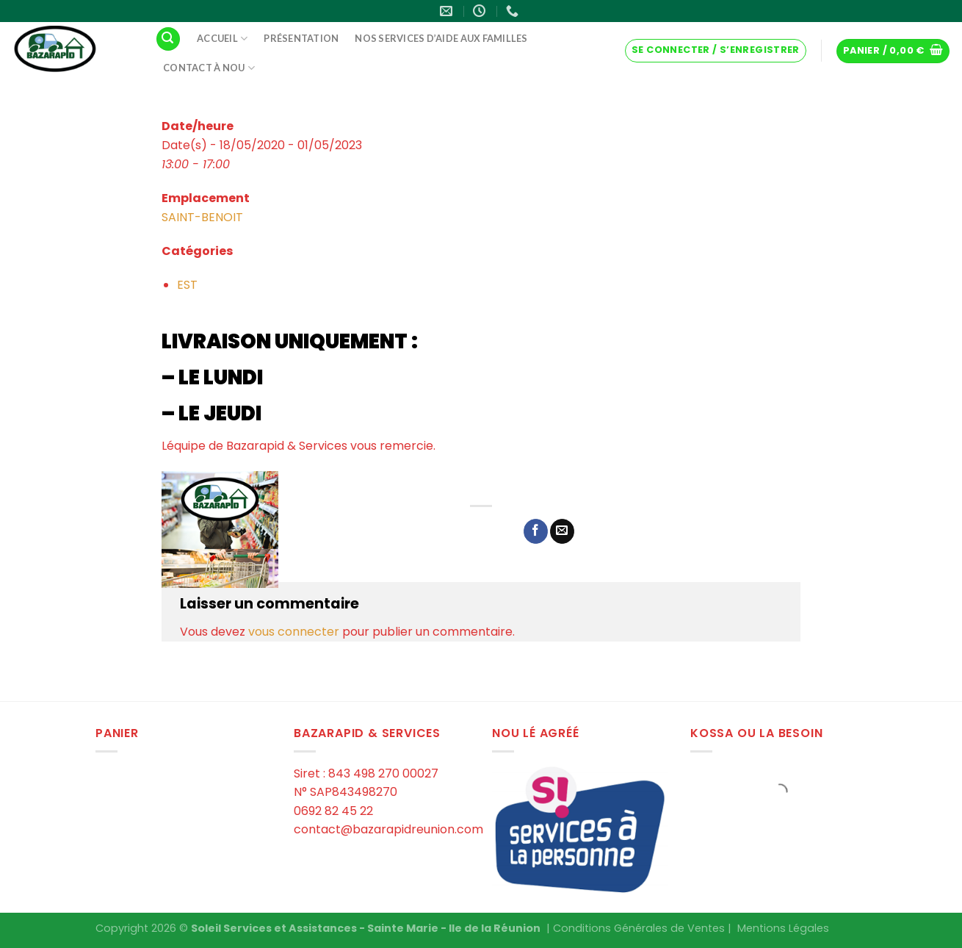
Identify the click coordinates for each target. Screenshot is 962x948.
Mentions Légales (783, 928)
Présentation (301, 38)
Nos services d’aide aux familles (441, 38)
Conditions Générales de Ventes (639, 928)
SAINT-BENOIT (202, 217)
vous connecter (293, 631)
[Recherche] (168, 39)
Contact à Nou (209, 68)
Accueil (222, 39)
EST (187, 284)
